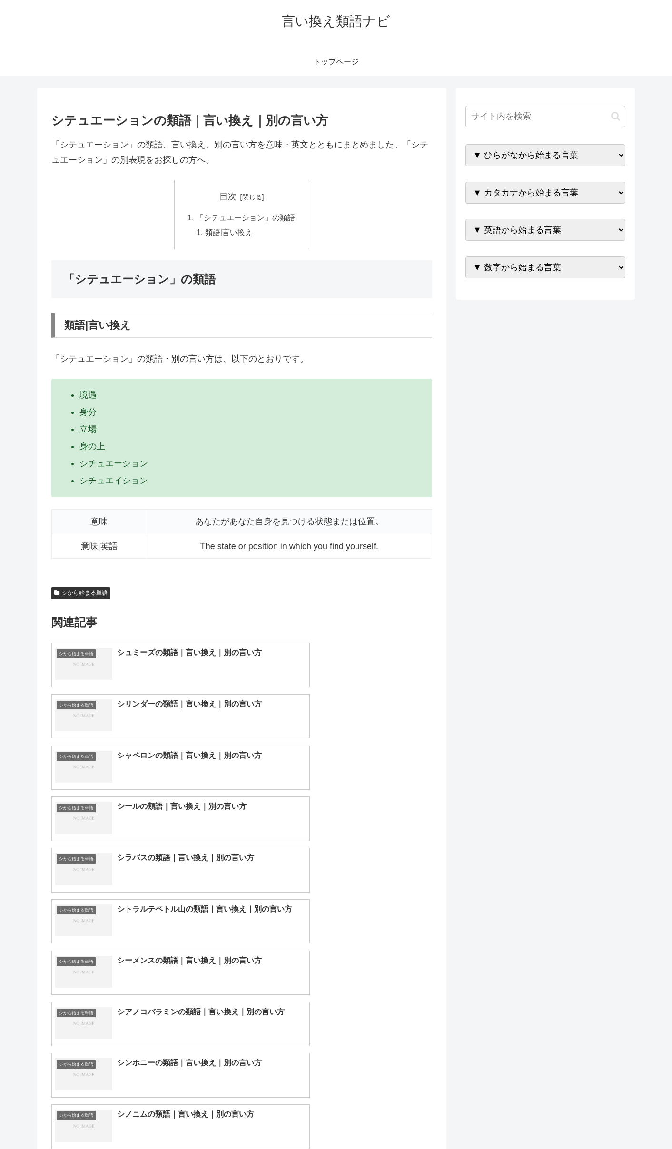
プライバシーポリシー (592, 1119)
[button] (615, 116)
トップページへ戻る (519, 1119)
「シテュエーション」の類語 (245, 218)
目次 (228, 196)
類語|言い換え (229, 233)
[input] (545, 116)
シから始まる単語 (81, 593)
